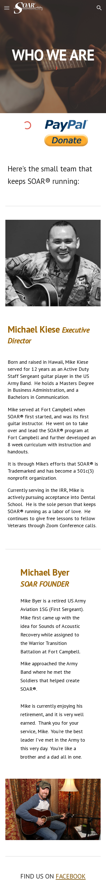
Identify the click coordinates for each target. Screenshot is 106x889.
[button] (7, 8)
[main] (53, 54)
